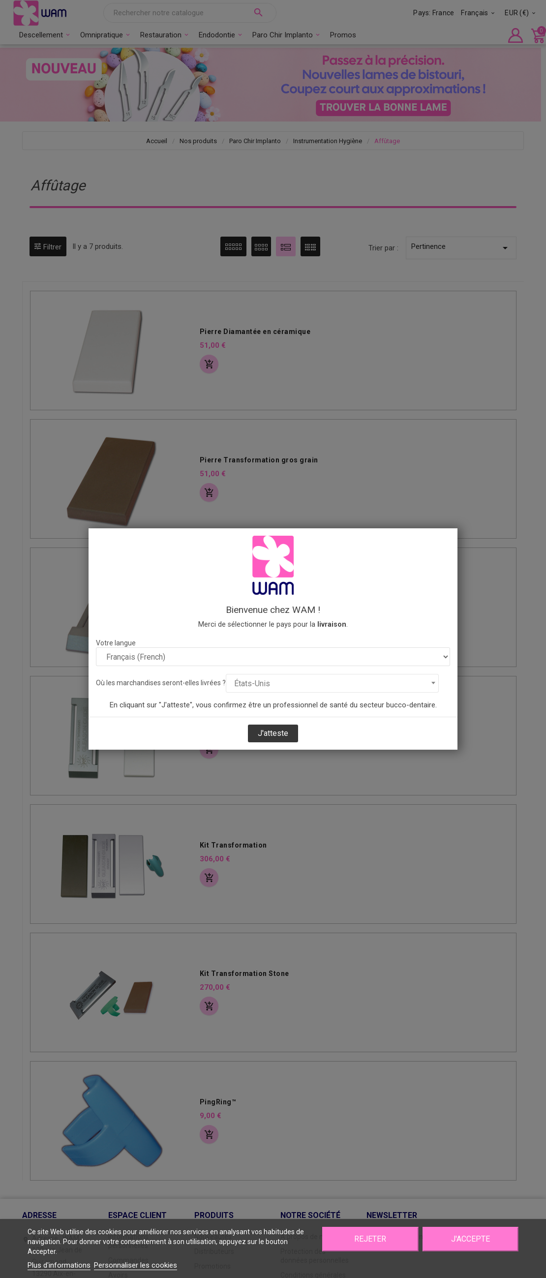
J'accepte (470, 1239)
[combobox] (332, 683)
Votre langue (116, 643)
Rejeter (370, 1239)
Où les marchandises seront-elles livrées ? (161, 683)
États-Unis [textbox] (252, 683)
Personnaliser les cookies (135, 1265)
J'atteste (273, 733)
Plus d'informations (59, 1265)
